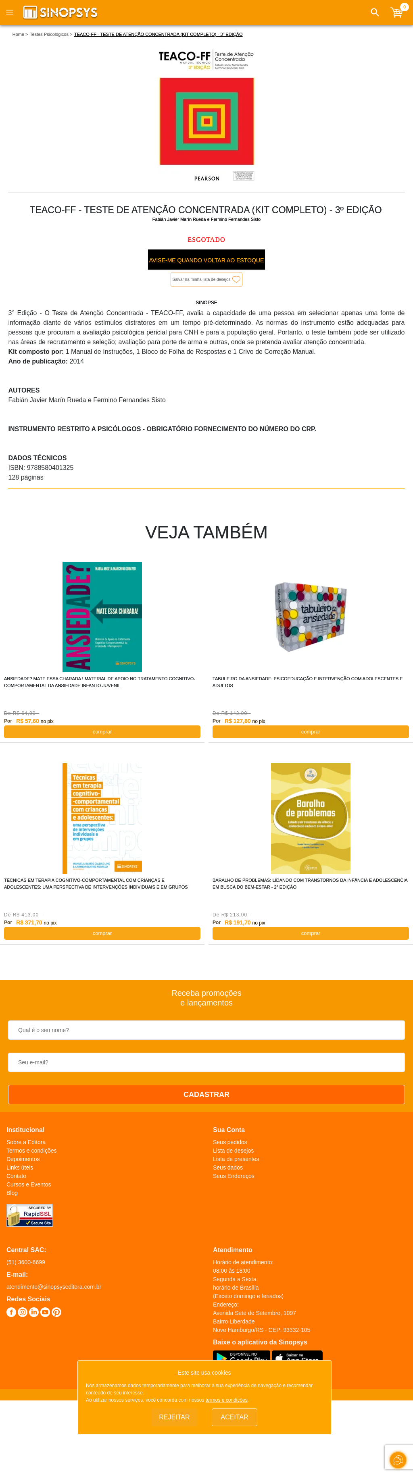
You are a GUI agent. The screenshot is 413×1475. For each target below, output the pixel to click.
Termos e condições (31, 1150)
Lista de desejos (233, 1150)
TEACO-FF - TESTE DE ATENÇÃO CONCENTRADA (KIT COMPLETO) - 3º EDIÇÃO (158, 34)
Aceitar (234, 1417)
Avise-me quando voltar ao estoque (206, 260)
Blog (12, 1193)
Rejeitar (174, 1417)
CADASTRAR (206, 1095)
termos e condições (227, 1400)
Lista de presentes (236, 1159)
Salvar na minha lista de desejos (202, 279)
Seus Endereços (233, 1176)
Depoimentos (23, 1159)
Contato (16, 1176)
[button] (375, 12)
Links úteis (19, 1167)
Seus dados (228, 1167)
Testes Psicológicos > (51, 34)
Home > (20, 34)
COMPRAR (102, 732)
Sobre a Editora (26, 1142)
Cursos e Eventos (28, 1184)
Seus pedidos (230, 1142)
